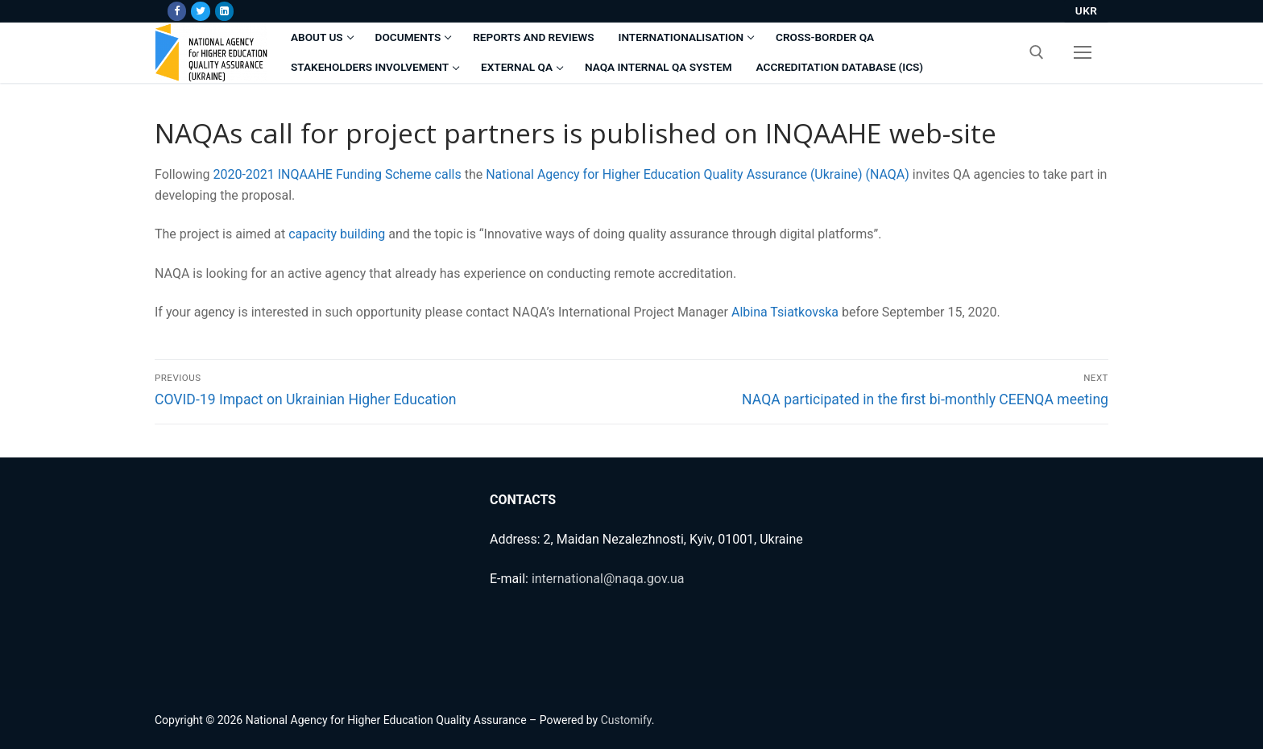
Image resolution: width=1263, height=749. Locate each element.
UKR (1086, 10)
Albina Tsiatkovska (785, 312)
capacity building (336, 234)
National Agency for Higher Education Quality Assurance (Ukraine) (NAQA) (697, 174)
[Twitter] (200, 11)
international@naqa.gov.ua (608, 578)
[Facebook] (177, 11)
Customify (626, 720)
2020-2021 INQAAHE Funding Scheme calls (337, 174)
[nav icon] (1082, 52)
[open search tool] (1036, 52)
